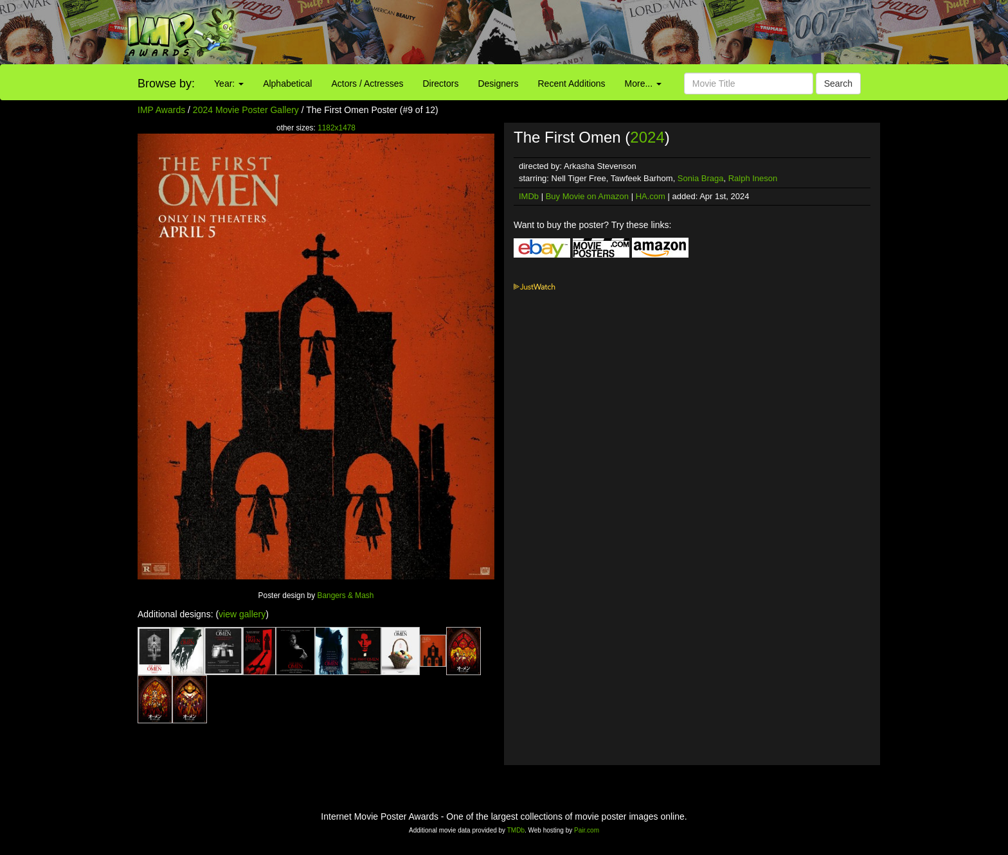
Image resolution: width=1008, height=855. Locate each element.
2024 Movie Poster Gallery (246, 110)
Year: (229, 83)
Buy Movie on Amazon (587, 196)
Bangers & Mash (345, 595)
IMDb (529, 196)
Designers (498, 83)
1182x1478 (337, 127)
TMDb (516, 830)
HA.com (650, 196)
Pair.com (586, 830)
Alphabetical (287, 83)
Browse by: (166, 83)
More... (643, 83)
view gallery (242, 614)
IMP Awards (161, 110)
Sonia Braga (701, 178)
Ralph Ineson (753, 178)
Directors (440, 83)
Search (838, 83)
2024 (647, 137)
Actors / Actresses (367, 83)
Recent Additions (572, 83)
